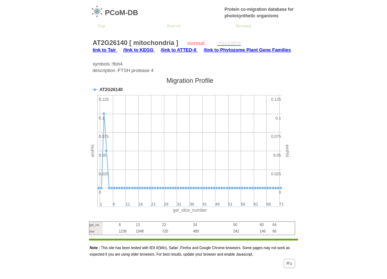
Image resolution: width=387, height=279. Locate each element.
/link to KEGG (139, 50)
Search (174, 25)
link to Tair (105, 50)
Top (101, 25)
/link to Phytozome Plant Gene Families (247, 50)
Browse (243, 25)
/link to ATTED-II (179, 50)
